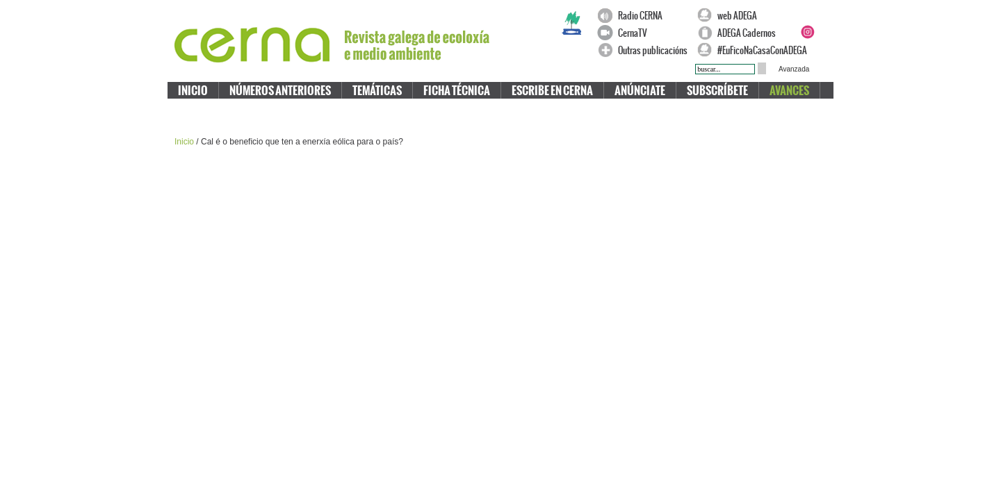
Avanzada (794, 69)
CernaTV (632, 33)
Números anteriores (280, 91)
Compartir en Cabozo (703, 142)
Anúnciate (640, 91)
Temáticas (377, 91)
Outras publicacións (652, 50)
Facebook (807, 15)
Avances (789, 91)
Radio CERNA (640, 15)
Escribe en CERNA (552, 91)
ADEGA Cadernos (746, 33)
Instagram (807, 32)
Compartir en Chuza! (688, 142)
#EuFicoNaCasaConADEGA (755, 50)
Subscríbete (717, 91)
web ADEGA (737, 15)
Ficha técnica (456, 91)
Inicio (193, 91)
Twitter (823, 15)
